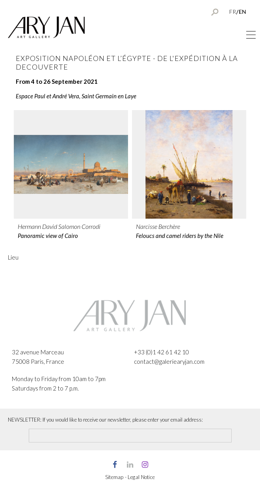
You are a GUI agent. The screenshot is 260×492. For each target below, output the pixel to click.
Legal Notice (141, 477)
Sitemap (114, 477)
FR (232, 11)
